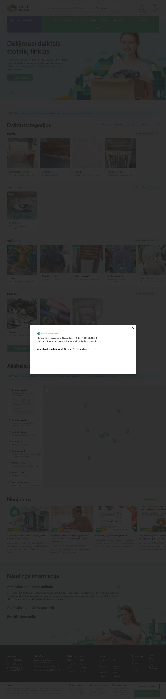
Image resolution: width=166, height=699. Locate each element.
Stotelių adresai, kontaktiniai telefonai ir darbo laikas (62, 349)
